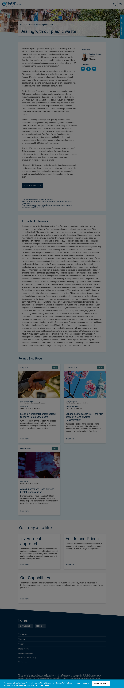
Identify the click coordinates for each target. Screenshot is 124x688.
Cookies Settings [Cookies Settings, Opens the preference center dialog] (82, 683)
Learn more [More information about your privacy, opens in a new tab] (44, 685)
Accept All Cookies (101, 683)
